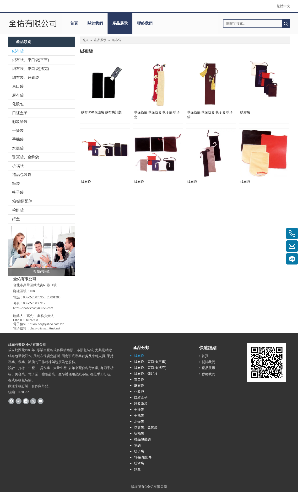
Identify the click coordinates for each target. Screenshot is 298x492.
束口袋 (18, 86)
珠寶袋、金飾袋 (25, 157)
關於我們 (95, 23)
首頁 (74, 23)
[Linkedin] (26, 401)
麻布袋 (18, 95)
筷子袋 (18, 192)
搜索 (286, 23)
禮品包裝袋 (21, 175)
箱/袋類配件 (22, 201)
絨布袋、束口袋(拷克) (30, 69)
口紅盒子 (19, 113)
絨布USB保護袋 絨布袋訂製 (101, 112)
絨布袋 (18, 51)
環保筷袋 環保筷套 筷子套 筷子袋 (210, 115)
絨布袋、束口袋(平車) (30, 60)
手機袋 (18, 139)
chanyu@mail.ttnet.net (45, 328)
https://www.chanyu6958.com (33, 308)
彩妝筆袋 (19, 122)
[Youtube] (40, 401)
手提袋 (18, 130)
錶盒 (16, 219)
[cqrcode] (266, 362)
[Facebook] (11, 401)
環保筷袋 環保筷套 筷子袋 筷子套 (157, 115)
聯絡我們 (144, 23)
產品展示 (120, 23)
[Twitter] (33, 401)
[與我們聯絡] (41, 251)
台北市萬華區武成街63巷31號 (35, 285)
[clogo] (32, 23)
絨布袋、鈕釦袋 (25, 77)
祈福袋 (18, 166)
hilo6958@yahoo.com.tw (47, 324)
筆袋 (16, 183)
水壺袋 (18, 148)
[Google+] (19, 401)
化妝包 (18, 104)
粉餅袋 (18, 210)
